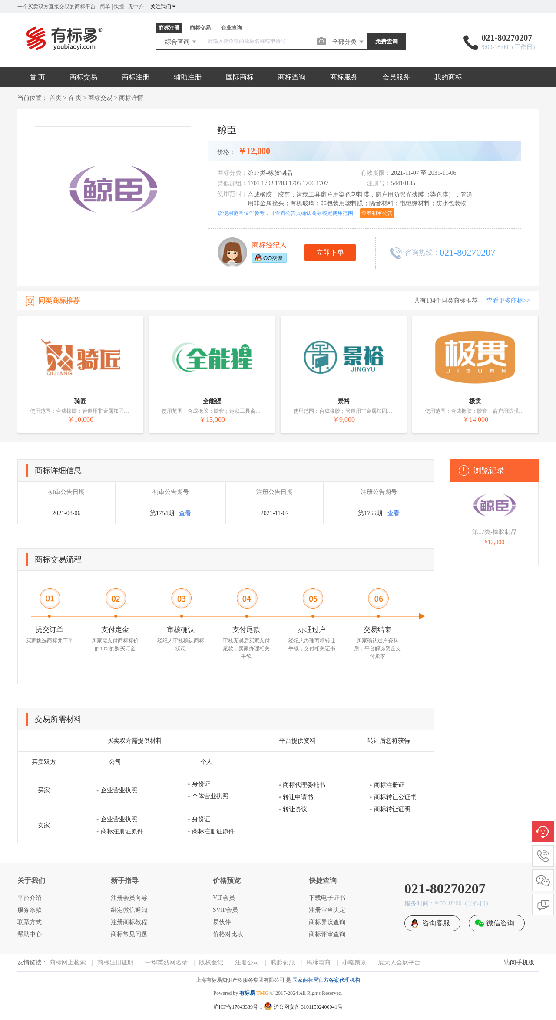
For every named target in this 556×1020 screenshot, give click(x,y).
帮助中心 (29, 934)
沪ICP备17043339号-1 (237, 1007)
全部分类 (348, 41)
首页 (56, 98)
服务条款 (29, 910)
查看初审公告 (377, 213)
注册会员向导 (129, 898)
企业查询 (231, 28)
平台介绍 (29, 898)
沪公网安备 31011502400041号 (303, 1007)
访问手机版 (519, 962)
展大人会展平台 (399, 962)
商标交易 (200, 28)
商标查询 (292, 77)
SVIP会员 (225, 910)
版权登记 (211, 962)
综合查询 (181, 41)
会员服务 (396, 77)
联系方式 (29, 922)
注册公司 (247, 962)
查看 (185, 513)
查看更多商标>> (508, 300)
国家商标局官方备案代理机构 (326, 980)
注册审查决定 (327, 910)
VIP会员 (224, 898)
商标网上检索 (68, 962)
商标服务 (344, 77)
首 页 (37, 77)
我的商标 (448, 77)
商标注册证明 (115, 962)
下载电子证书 (327, 898)
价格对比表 (228, 934)
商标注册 (169, 28)
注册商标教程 (129, 922)
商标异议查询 (327, 922)
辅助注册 (188, 77)
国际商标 (240, 77)
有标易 (247, 993)
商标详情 (131, 98)
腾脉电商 (318, 962)
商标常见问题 (129, 934)
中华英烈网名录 (166, 962)
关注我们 (163, 6)
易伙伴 (222, 922)
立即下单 (330, 252)
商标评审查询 (327, 934)
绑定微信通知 (129, 910)
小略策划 (354, 962)
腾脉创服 (283, 962)
